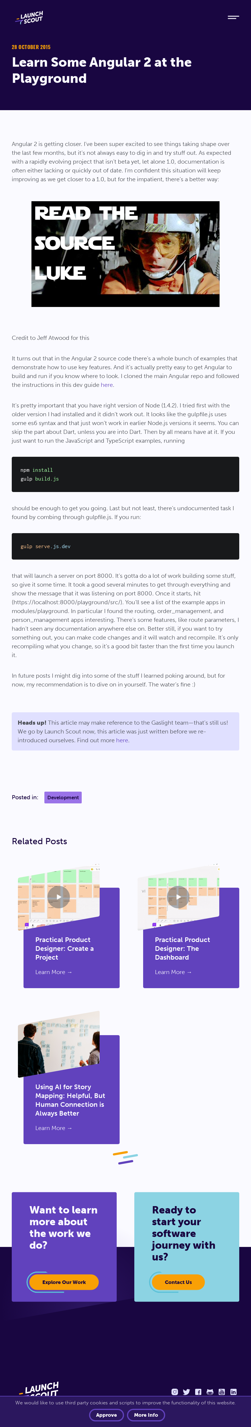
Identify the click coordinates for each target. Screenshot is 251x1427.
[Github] (210, 1391)
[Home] (114, 17)
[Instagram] (174, 1391)
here (107, 384)
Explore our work (64, 1282)
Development (63, 797)
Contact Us (178, 1282)
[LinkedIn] (233, 1391)
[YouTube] (221, 1391)
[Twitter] (186, 1391)
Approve (106, 1415)
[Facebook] (198, 1391)
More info (146, 1415)
